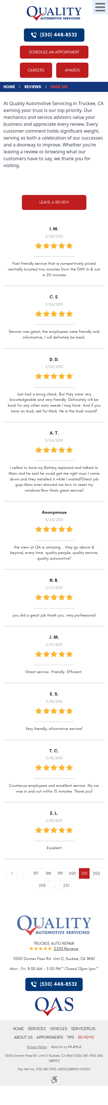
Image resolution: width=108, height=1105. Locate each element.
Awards (72, 70)
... (24, 873)
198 (48, 873)
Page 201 (59, 86)
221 (66, 885)
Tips (70, 1037)
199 (60, 873)
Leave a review (54, 202)
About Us (23, 1037)
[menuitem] (18, 1029)
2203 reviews (66, 949)
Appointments (50, 1037)
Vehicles (58, 1028)
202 (96, 873)
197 (36, 873)
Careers (36, 70)
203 (42, 885)
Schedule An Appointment (54, 52)
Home (9, 86)
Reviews (32, 86)
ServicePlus (83, 1028)
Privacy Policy (37, 1047)
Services (37, 1028)
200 (72, 873)
